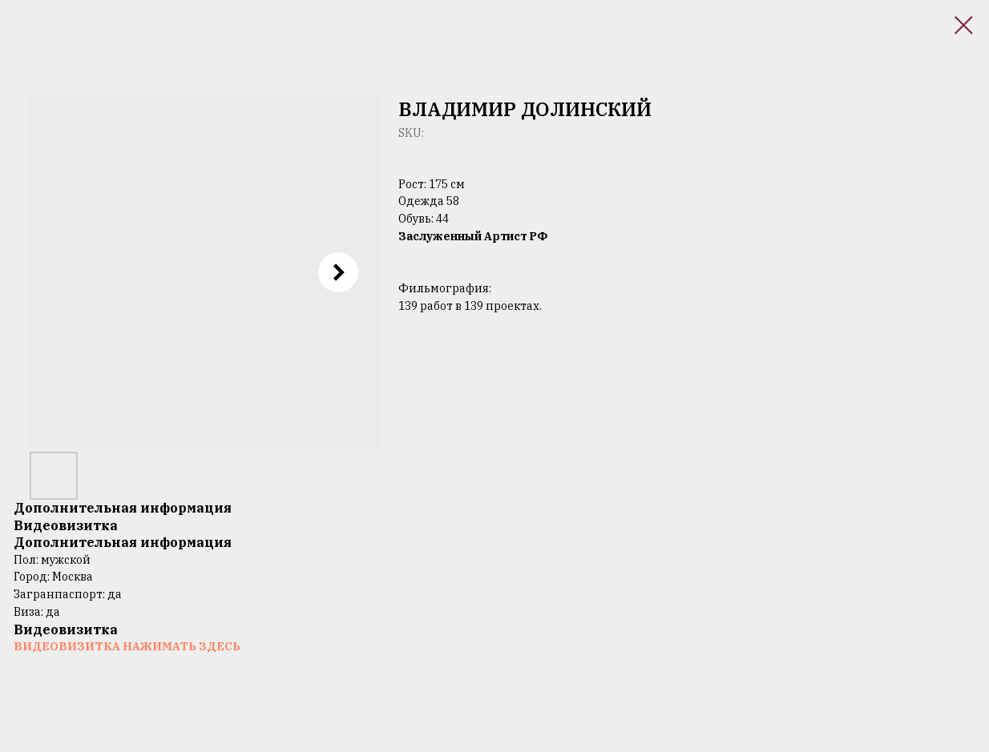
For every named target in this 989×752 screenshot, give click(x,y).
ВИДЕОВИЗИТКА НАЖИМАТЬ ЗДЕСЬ (127, 646)
